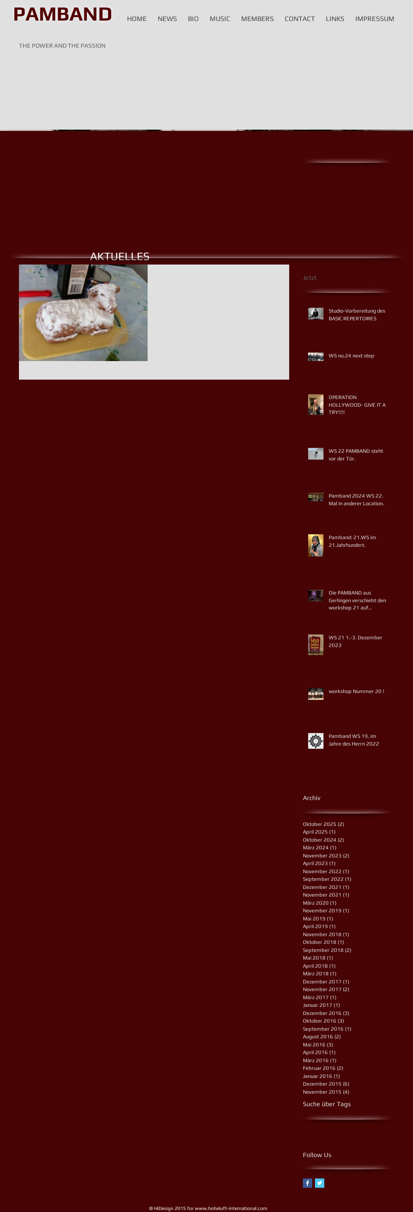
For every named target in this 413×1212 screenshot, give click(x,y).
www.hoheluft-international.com (231, 1208)
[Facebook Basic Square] (307, 1183)
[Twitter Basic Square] (319, 1183)
